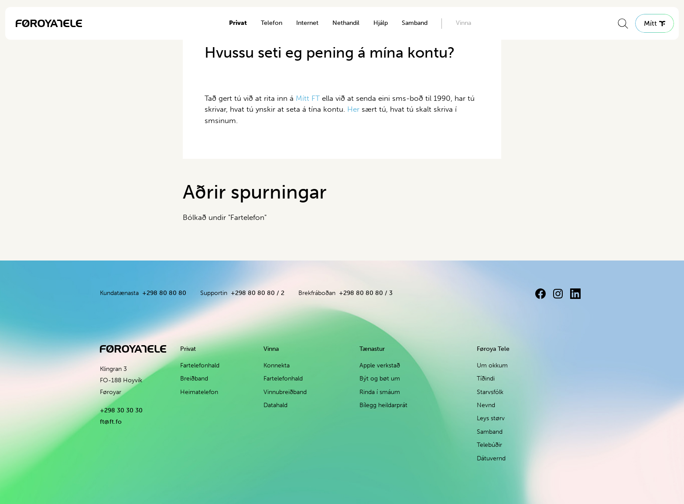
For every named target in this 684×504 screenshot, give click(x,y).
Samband (415, 23)
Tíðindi (486, 378)
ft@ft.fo (111, 421)
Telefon (271, 23)
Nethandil (345, 23)
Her (354, 109)
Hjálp (380, 23)
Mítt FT (308, 98)
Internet (307, 23)
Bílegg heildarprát (383, 405)
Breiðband (194, 378)
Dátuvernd (491, 458)
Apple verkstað (379, 365)
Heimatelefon (199, 392)
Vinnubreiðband (285, 392)
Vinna (463, 23)
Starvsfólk (490, 392)
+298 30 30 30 (121, 410)
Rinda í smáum (379, 392)
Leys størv (491, 418)
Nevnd (486, 405)
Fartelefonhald (199, 365)
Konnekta (276, 365)
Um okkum (492, 365)
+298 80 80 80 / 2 (257, 293)
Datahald (275, 405)
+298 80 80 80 (164, 293)
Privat (238, 23)
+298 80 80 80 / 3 (366, 293)
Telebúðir (489, 445)
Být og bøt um (379, 378)
